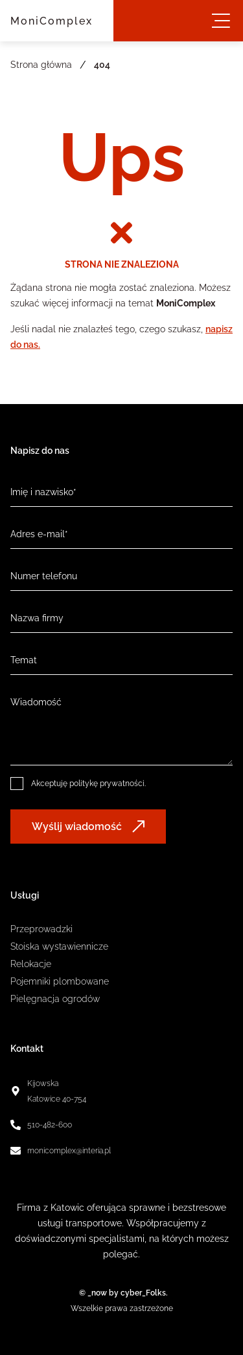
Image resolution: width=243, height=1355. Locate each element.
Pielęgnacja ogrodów (55, 999)
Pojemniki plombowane (59, 981)
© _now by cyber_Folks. (121, 1292)
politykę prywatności (107, 783)
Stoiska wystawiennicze (59, 946)
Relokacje (30, 964)
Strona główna (41, 64)
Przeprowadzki (41, 929)
